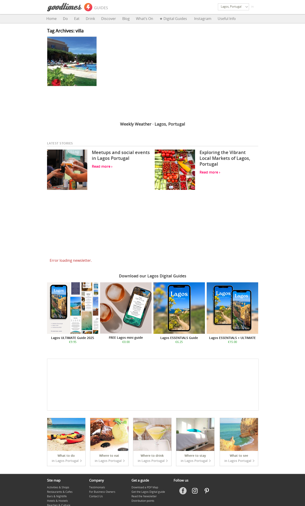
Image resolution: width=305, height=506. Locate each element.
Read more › (102, 166)
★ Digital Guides (173, 18)
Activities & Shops (58, 487)
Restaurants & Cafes (60, 492)
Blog (126, 18)
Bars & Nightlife (57, 496)
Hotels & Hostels (57, 501)
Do (65, 18)
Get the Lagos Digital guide (148, 492)
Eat (76, 18)
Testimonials (97, 487)
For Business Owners (102, 492)
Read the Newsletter (144, 496)
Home (51, 18)
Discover (108, 18)
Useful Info (227, 18)
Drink (90, 18)
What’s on (144, 18)
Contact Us (96, 496)
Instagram (202, 18)
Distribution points (142, 501)
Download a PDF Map (144, 487)
